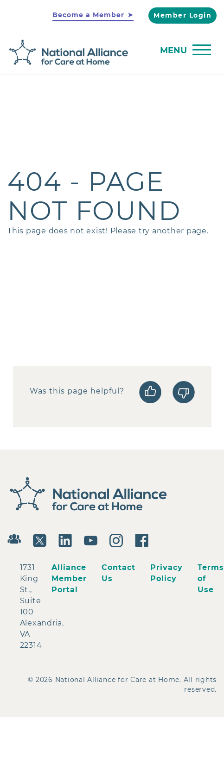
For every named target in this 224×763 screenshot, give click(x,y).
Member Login (182, 15)
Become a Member (88, 15)
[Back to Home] (109, 52)
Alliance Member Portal (69, 578)
